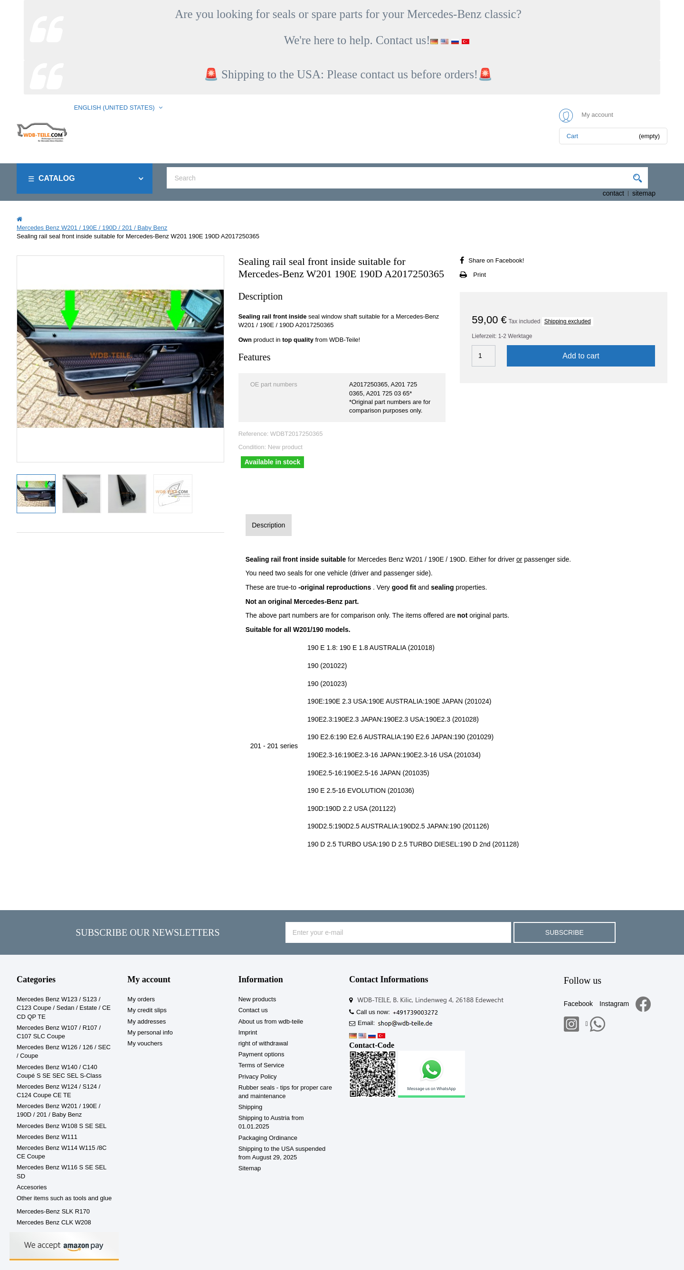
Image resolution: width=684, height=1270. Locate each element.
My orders (141, 999)
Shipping (250, 1106)
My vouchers (144, 1043)
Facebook (578, 1003)
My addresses (146, 1021)
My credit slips (146, 1010)
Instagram (614, 1003)
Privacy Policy (257, 1076)
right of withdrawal (263, 1043)
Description (268, 525)
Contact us (253, 1010)
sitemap (644, 193)
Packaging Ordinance (267, 1137)
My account (148, 979)
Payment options (261, 1054)
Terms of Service (261, 1065)
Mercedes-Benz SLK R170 (53, 1211)
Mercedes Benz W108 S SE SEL (61, 1125)
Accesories (32, 1187)
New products (257, 999)
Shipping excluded (567, 321)
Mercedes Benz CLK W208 (54, 1222)
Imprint (247, 1032)
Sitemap (249, 1168)
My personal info (149, 1032)
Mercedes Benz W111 (47, 1136)
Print (479, 274)
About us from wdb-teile (271, 1021)
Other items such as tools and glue (64, 1198)
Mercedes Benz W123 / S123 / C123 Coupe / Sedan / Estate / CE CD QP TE (64, 1008)
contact (613, 193)
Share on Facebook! (496, 260)
